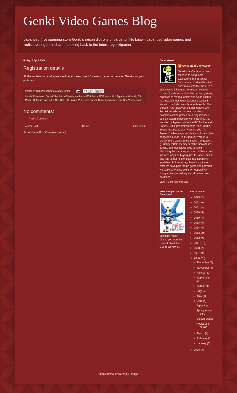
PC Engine (71, 100)
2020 (197, 212)
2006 (197, 258)
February (202, 338)
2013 (197, 232)
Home (85, 126)
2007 (197, 252)
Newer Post (31, 126)
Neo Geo (59, 100)
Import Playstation (68, 96)
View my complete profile (174, 181)
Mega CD (30, 100)
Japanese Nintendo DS (129, 96)
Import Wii (110, 96)
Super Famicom (106, 100)
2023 (197, 197)
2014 (197, 227)
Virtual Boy (121, 100)
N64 (52, 100)
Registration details (203, 325)
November (203, 267)
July (199, 291)
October (202, 272)
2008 (197, 248)
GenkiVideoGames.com (196, 65)
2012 (197, 237)
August (201, 285)
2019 (197, 217)
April (200, 301)
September (203, 277)
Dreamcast (39, 96)
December (203, 262)
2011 (197, 243)
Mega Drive (42, 100)
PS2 (80, 100)
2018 (197, 222)
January (202, 343)
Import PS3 (85, 96)
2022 (197, 202)
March (201, 333)
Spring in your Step (204, 312)
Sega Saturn (90, 100)
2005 (197, 349)
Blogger (134, 373)
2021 (197, 207)
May (200, 296)
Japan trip (202, 305)
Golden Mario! (204, 318)
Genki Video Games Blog (90, 21)
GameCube (52, 96)
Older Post (139, 126)
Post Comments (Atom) (52, 132)
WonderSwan (135, 100)
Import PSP (98, 96)
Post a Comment (38, 118)
